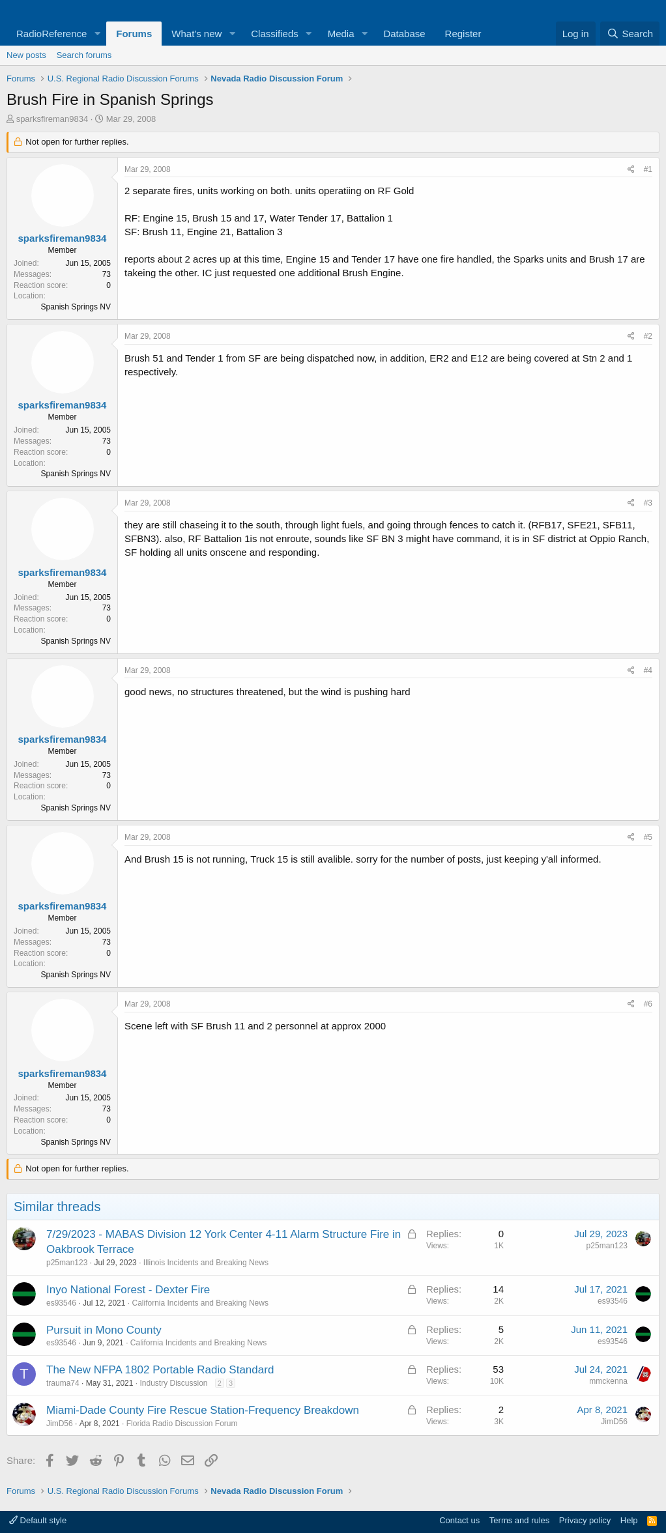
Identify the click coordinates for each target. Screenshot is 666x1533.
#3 (648, 503)
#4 (648, 670)
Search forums (84, 55)
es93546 (61, 1303)
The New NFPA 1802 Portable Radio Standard (160, 1370)
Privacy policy (585, 1520)
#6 (648, 1004)
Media (341, 33)
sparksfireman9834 (52, 119)
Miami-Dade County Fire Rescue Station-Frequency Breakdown (202, 1410)
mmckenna (608, 1381)
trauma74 (63, 1383)
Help (629, 1520)
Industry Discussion (173, 1383)
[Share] (631, 169)
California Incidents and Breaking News (200, 1303)
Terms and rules (519, 1520)
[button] (97, 33)
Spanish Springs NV (76, 306)
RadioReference (51, 33)
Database (404, 33)
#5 (648, 837)
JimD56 (59, 1423)
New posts (26, 55)
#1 (648, 169)
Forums (134, 33)
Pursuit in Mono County (104, 1330)
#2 (648, 336)
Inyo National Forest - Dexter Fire (128, 1289)
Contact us (459, 1520)
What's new (196, 33)
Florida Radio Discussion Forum (182, 1423)
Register (463, 33)
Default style (37, 1520)
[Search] (629, 33)
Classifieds (274, 33)
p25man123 (66, 1262)
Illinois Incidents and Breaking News (205, 1262)
